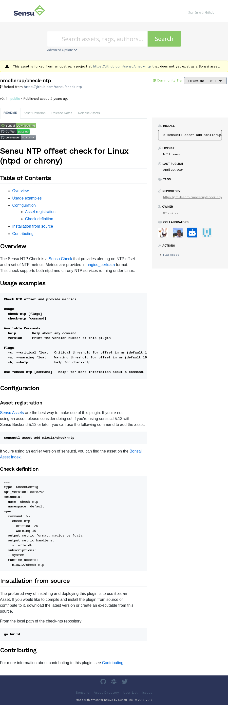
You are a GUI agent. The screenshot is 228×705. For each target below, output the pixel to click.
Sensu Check (60, 259)
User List (130, 692)
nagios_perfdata (101, 265)
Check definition (39, 219)
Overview (20, 191)
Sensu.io (82, 692)
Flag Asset (171, 254)
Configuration (24, 205)
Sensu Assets (12, 413)
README (10, 113)
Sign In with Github (201, 12)
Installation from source (32, 226)
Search (164, 38)
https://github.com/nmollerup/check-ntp (192, 197)
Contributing (23, 234)
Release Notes (61, 113)
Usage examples (27, 198)
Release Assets (89, 113)
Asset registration (40, 212)
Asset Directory (106, 692)
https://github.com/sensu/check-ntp (122, 66)
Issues (147, 692)
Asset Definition (34, 113)
